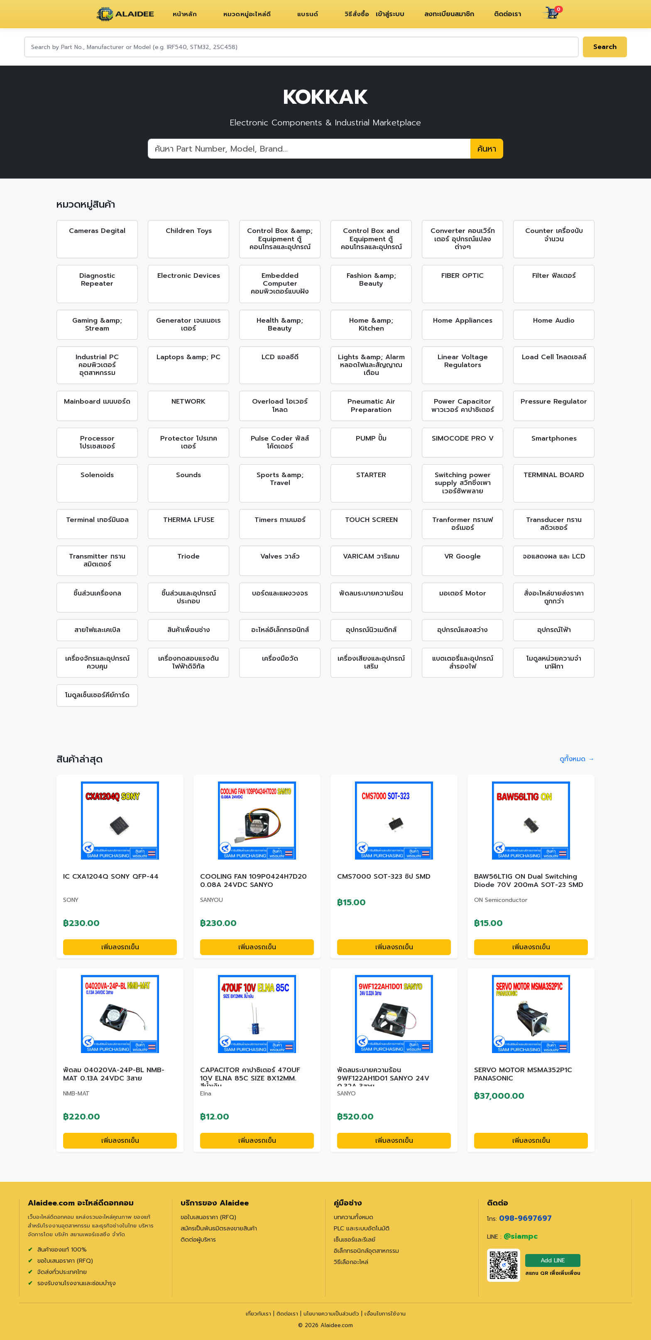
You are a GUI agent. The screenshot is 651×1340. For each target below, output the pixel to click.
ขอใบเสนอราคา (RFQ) (208, 1217)
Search (605, 47)
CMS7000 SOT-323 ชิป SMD (384, 877)
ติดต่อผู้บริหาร (198, 1239)
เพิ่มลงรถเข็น (120, 947)
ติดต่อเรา (507, 14)
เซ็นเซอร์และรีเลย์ (354, 1239)
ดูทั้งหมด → (577, 759)
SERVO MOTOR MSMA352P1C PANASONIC (523, 1074)
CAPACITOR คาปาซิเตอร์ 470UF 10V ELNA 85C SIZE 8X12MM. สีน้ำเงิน (250, 1078)
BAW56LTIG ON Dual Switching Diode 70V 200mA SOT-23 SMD (528, 880)
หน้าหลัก (185, 14)
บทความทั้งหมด (353, 1217)
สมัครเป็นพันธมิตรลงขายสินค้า (219, 1228)
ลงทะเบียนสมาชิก (449, 14)
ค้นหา (486, 148)
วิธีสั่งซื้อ (357, 14)
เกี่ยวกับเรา (259, 1314)
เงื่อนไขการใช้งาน (385, 1314)
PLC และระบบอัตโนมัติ (361, 1228)
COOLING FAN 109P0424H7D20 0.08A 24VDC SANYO (253, 880)
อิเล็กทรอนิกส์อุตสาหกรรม (366, 1251)
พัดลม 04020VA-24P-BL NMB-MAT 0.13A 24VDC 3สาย (113, 1074)
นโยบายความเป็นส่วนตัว (332, 1314)
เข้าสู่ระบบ (390, 14)
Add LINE (553, 1260)
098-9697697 (525, 1218)
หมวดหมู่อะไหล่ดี (247, 14)
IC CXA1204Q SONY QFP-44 (111, 877)
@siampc (521, 1236)
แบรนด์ (307, 14)
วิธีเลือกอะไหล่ (351, 1262)
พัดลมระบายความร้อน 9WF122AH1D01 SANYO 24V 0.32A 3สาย (383, 1078)
